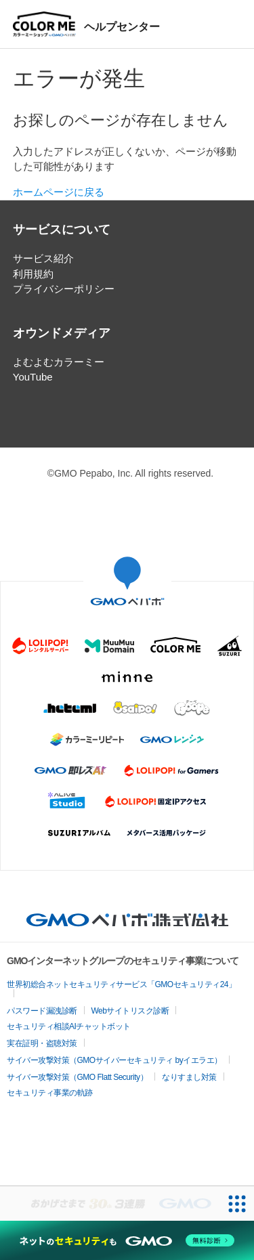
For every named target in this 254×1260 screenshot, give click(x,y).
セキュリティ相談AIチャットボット (69, 1026)
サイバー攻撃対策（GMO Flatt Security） (77, 1077)
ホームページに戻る (58, 192)
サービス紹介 (43, 258)
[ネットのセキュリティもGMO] (127, 1240)
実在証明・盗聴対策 (42, 1043)
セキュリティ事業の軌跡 (50, 1093)
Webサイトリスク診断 (130, 1011)
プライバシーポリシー (63, 289)
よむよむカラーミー (58, 362)
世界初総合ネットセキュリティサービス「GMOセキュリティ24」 (121, 984)
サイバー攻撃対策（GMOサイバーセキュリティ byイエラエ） (114, 1060)
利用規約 (33, 274)
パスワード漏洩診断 (42, 1011)
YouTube (33, 377)
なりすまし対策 (189, 1077)
